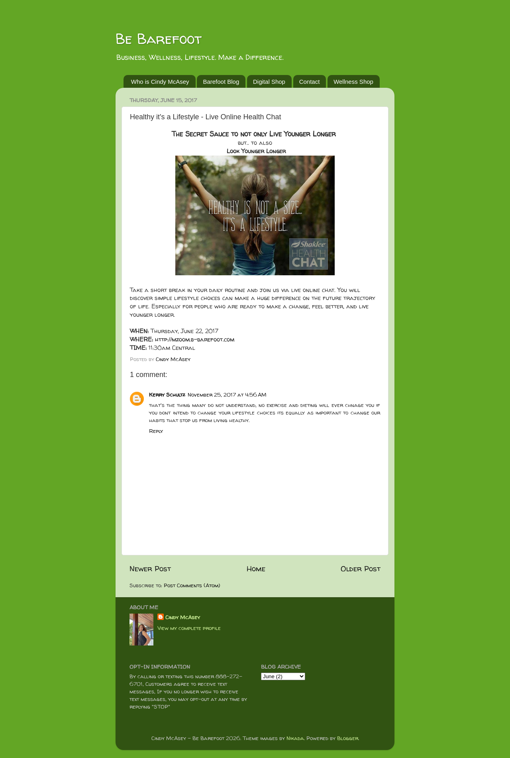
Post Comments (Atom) (192, 585)
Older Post (361, 568)
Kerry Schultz (167, 394)
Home (256, 568)
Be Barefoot (159, 38)
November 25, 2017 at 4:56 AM (227, 394)
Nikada (295, 738)
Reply (156, 430)
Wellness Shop (353, 81)
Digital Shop (269, 81)
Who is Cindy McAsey (160, 81)
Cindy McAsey (182, 617)
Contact (309, 81)
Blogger (347, 738)
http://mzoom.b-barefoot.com (194, 339)
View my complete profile (189, 628)
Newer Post (150, 568)
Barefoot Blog (221, 81)
